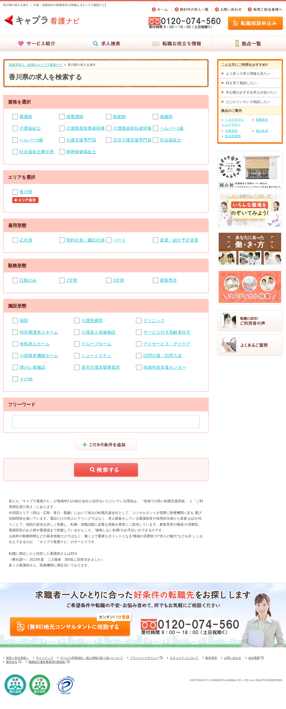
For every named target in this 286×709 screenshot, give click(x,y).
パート (119, 240)
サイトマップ (44, 657)
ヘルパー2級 (31, 139)
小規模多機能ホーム (39, 355)
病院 (24, 320)
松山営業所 (233, 136)
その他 (26, 378)
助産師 (119, 116)
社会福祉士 (170, 139)
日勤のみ (28, 280)
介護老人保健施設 (98, 332)
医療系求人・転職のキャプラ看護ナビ (35, 64)
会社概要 (254, 657)
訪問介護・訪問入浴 (162, 355)
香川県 (25, 191)
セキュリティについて (184, 657)
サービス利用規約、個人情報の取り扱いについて (91, 657)
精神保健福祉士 (81, 151)
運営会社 (11, 661)
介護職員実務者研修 (85, 128)
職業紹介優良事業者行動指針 (47, 661)
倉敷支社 (262, 119)
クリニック (154, 320)
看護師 (25, 116)
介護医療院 (92, 320)
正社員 (25, 240)
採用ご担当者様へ (17, 657)
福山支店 (262, 130)
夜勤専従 (168, 280)
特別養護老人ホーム (39, 332)
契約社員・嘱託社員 (85, 240)
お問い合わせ (232, 657)
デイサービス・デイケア (166, 343)
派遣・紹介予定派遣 (179, 240)
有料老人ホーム (35, 343)
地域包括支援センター (164, 367)
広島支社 (231, 130)
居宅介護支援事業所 (100, 367)
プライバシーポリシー (144, 657)
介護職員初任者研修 (132, 128)
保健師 (166, 116)
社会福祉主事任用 (36, 151)
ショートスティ (96, 355)
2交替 (71, 280)
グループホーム (96, 343)
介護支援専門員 (81, 139)
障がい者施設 (32, 367)
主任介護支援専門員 (132, 139)
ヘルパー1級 (172, 128)
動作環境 (211, 657)
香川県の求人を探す (82, 64)
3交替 (118, 280)
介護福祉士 (30, 128)
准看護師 (74, 116)
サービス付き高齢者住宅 (166, 332)
